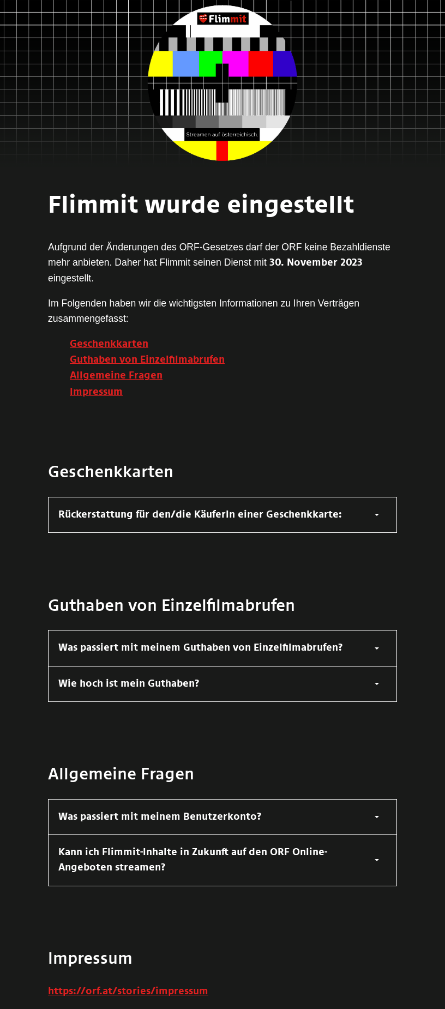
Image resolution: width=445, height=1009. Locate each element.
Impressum (96, 392)
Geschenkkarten (109, 344)
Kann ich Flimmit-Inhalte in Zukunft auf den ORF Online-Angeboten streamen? (192, 860)
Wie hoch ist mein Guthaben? (129, 684)
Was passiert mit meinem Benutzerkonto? (160, 817)
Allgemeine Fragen (116, 376)
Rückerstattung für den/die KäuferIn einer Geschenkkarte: (200, 515)
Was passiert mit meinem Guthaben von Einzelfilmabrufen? (200, 648)
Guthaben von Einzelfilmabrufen (147, 360)
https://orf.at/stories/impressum (128, 991)
